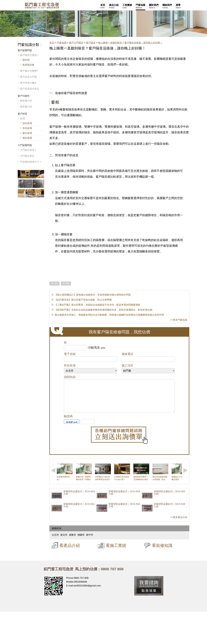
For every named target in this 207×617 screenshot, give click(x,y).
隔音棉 (26, 60)
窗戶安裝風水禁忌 (29, 88)
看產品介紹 (69, 550)
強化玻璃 (27, 123)
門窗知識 (61, 42)
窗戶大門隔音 (76, 42)
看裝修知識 (162, 550)
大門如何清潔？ (28, 150)
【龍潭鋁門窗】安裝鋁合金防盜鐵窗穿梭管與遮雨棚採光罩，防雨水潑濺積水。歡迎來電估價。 (104, 309)
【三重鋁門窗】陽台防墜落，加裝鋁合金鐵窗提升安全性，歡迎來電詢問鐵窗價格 (97, 304)
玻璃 (22, 118)
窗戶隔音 (91, 42)
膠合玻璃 (27, 133)
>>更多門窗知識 (178, 320)
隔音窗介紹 (26, 106)
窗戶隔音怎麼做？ (29, 55)
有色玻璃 (27, 128)
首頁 (51, 42)
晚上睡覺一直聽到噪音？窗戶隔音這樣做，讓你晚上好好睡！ (130, 42)
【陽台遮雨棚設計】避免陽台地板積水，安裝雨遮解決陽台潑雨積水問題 (93, 294)
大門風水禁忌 (27, 156)
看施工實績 (116, 550)
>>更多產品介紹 (178, 522)
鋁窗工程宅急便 (42, 5)
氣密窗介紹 (26, 100)
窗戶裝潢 (54, 283)
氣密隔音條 (28, 64)
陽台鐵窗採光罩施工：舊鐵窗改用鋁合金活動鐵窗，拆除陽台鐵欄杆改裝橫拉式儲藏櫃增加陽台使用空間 (109, 315)
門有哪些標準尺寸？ (30, 162)
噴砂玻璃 (27, 138)
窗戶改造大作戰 (28, 77)
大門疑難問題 (25, 145)
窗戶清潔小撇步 (28, 82)
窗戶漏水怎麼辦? (29, 71)
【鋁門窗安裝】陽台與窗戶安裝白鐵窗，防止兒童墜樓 (83, 299)
